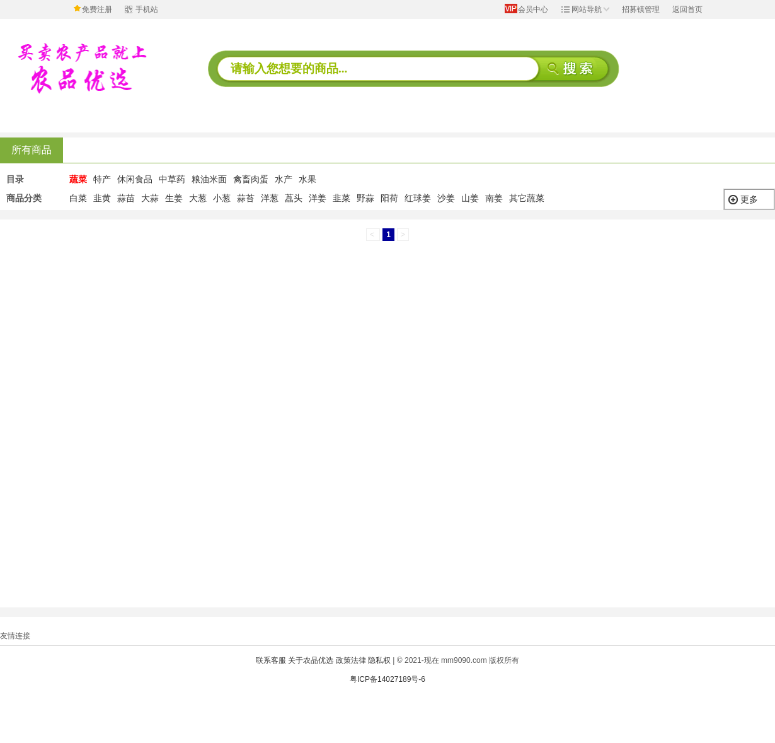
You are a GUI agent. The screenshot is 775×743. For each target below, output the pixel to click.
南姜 (494, 198)
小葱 (222, 198)
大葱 (198, 198)
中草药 (172, 179)
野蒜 (365, 198)
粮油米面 (209, 179)
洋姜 (317, 198)
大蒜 (150, 198)
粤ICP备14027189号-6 (387, 679)
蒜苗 (126, 198)
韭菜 (341, 198)
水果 (307, 179)
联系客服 (271, 660)
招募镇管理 (641, 9)
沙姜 (446, 198)
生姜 (174, 198)
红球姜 (418, 198)
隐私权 (379, 660)
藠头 (293, 198)
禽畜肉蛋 (250, 179)
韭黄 (102, 198)
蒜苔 (246, 198)
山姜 (470, 198)
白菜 (78, 198)
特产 (102, 179)
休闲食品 (134, 179)
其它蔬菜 (526, 198)
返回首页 (687, 9)
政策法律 (351, 660)
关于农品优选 (310, 660)
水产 (283, 179)
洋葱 (269, 198)
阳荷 (389, 198)
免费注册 (97, 9)
